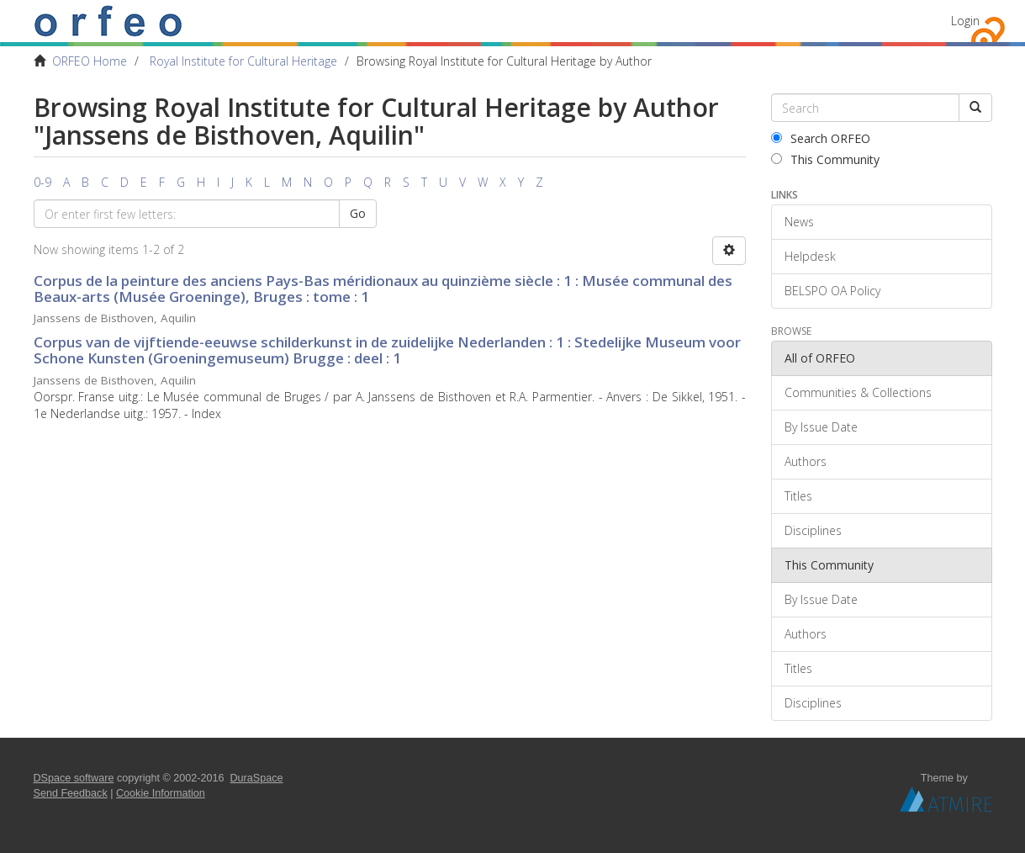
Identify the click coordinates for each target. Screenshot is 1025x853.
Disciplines (813, 530)
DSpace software (74, 778)
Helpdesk (810, 256)
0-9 (42, 182)
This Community (825, 159)
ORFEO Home (89, 61)
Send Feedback (71, 793)
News (799, 222)
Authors (806, 461)
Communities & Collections (858, 392)
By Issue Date (821, 427)
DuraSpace (256, 778)
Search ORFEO (820, 138)
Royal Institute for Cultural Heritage (243, 61)
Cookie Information (160, 793)
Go (358, 213)
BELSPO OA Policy (832, 291)
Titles (798, 496)
